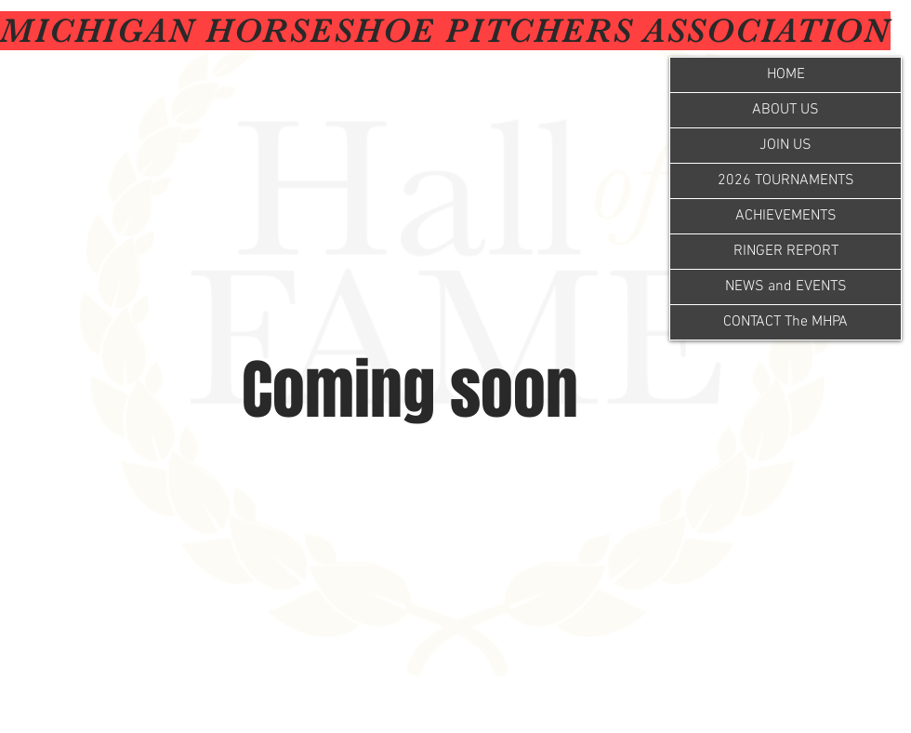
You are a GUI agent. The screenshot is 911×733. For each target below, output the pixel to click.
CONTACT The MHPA (785, 322)
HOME (786, 74)
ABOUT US (785, 109)
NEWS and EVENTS (786, 286)
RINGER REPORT (785, 251)
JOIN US (785, 145)
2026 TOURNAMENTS (786, 180)
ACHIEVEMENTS (786, 216)
